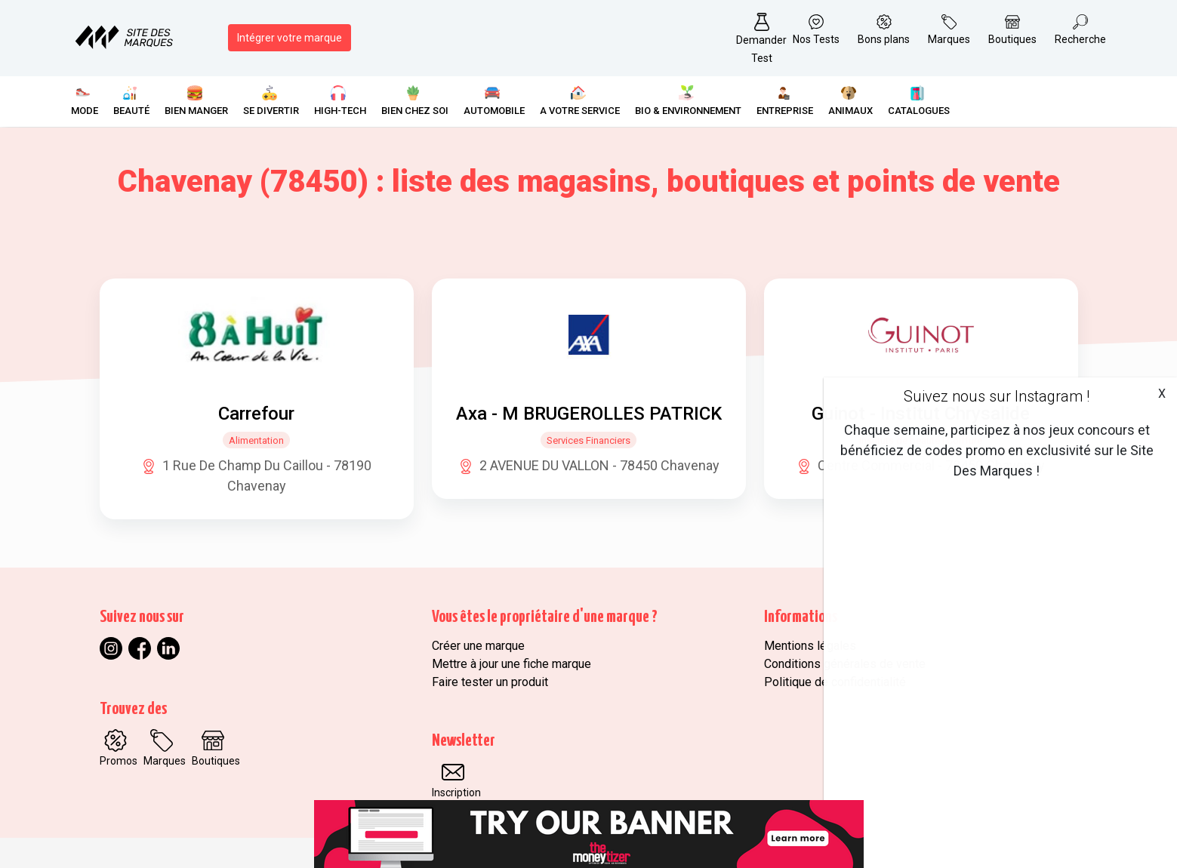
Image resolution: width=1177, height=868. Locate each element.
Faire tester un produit (490, 682)
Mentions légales (810, 646)
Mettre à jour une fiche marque (511, 664)
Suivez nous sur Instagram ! (996, 396)
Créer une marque (478, 646)
